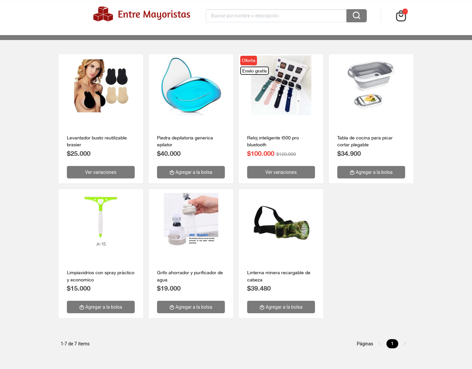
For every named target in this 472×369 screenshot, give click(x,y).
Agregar (190, 172)
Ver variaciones (100, 172)
